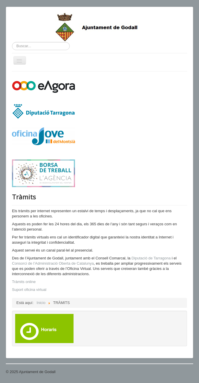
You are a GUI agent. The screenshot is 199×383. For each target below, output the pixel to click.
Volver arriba (182, 372)
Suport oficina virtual (29, 289)
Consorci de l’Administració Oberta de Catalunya (53, 263)
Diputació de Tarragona (151, 258)
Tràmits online (24, 282)
